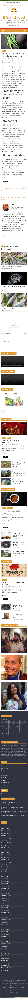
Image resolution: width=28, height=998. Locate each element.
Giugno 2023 (4, 900)
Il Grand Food (14, 17)
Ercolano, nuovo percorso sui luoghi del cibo (18, 535)
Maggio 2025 (4, 847)
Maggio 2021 (4, 953)
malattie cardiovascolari (18, 60)
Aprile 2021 (4, 955)
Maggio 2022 (4, 924)
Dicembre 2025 (5, 835)
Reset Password (5, 782)
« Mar (2, 737)
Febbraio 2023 (4, 907)
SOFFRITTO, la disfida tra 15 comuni (13, 583)
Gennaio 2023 (4, 910)
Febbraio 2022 (4, 931)
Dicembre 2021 (5, 936)
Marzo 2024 (4, 881)
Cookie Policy (4, 768)
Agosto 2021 (4, 946)
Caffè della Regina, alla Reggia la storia (11, 512)
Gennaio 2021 (4, 963)
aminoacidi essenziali (8, 60)
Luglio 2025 (4, 845)
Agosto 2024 (4, 869)
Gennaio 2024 (4, 886)
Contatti (3, 766)
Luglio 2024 (4, 871)
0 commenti (21, 58)
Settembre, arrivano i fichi (7, 809)
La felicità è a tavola (8, 308)
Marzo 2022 (4, 929)
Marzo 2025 (4, 852)
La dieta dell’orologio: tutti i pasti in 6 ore (13, 287)
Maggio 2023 (4, 903)
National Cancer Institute (7, 62)
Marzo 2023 (4, 905)
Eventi (4, 437)
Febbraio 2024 (4, 883)
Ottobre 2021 (4, 941)
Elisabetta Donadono (6, 811)
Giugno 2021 (4, 951)
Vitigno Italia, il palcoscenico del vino (18, 472)
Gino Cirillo (3, 805)
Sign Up (3, 785)
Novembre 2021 (5, 939)
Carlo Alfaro (15, 58)
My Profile (3, 778)
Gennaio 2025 (4, 857)
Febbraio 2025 (4, 855)
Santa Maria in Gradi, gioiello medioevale (18, 552)
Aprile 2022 (4, 927)
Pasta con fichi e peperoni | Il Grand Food (11, 807)
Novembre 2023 (5, 891)
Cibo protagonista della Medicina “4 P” (13, 190)
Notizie (8, 437)
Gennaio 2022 (4, 934)
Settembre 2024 (5, 867)
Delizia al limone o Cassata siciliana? (17, 480)
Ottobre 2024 (4, 864)
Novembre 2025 (5, 838)
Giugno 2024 (4, 874)
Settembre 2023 (5, 895)
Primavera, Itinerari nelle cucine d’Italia (12, 5)
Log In (2, 770)
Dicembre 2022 (5, 912)
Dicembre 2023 (5, 888)
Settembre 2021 (5, 943)
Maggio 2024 (4, 876)
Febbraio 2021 (4, 960)
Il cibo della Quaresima (12, 802)
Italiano (3, 410)
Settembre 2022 (5, 919)
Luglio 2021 (4, 948)
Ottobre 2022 (4, 917)
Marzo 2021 (4, 958)
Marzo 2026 (4, 828)
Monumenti (9, 508)
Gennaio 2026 (4, 833)
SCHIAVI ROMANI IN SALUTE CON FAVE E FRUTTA (18, 544)
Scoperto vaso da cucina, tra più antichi (17, 615)
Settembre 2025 (5, 843)
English (3, 412)
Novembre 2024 (5, 862)
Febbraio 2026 (4, 831)
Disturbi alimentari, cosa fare (11, 266)
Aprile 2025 (4, 850)
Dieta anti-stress (12, 805)
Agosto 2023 (4, 898)
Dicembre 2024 (5, 859)
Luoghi (4, 579)
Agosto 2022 (4, 922)
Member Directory (5, 773)
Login (25, 333)
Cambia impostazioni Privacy (8, 793)
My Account (4, 775)
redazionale (16, 444)
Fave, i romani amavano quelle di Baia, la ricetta (13, 198)
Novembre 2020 (5, 967)
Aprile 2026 (4, 826)
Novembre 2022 (5, 915)
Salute (4, 50)
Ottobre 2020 (4, 970)
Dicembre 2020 (5, 965)
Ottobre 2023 (4, 893)
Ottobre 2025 (4, 840)
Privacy (3, 780)
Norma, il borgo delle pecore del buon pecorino (18, 464)
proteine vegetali (17, 62)
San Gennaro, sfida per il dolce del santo (12, 441)
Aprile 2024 (4, 879)
